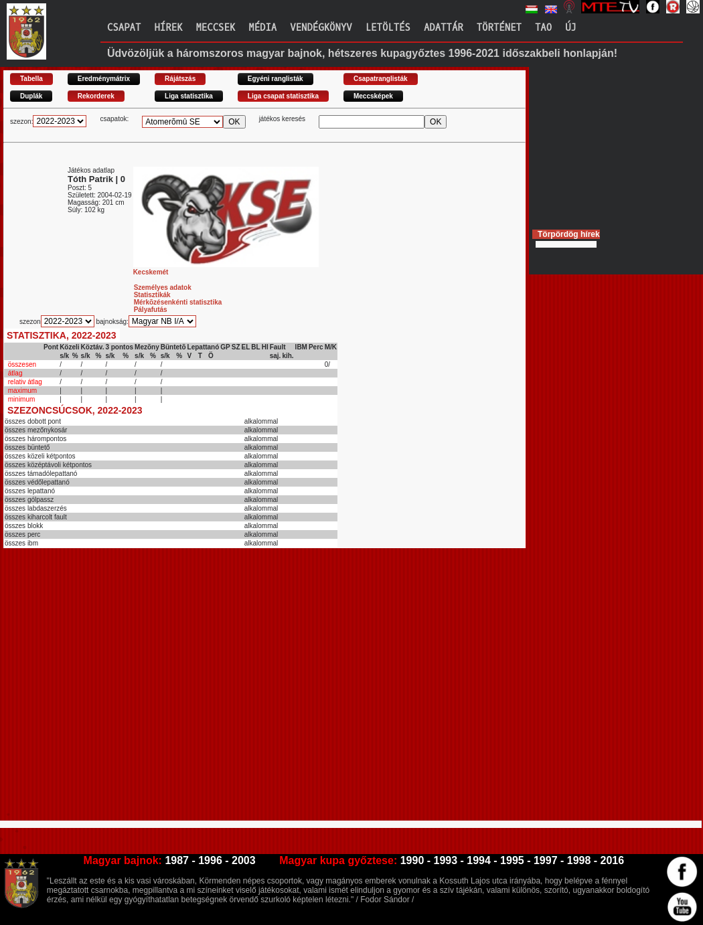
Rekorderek (96, 96)
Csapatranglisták (381, 78)
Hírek (168, 27)
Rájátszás (180, 78)
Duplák (31, 96)
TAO (543, 27)
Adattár (443, 27)
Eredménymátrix (104, 78)
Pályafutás (150, 309)
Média (262, 27)
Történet (499, 27)
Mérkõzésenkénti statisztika (178, 302)
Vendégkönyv (321, 27)
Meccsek (215, 27)
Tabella (31, 78)
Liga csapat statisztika (283, 96)
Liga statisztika (189, 96)
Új (570, 27)
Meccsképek (373, 96)
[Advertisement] (127, 690)
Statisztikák (152, 295)
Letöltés (388, 27)
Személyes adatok (162, 287)
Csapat (124, 27)
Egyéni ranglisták (275, 78)
